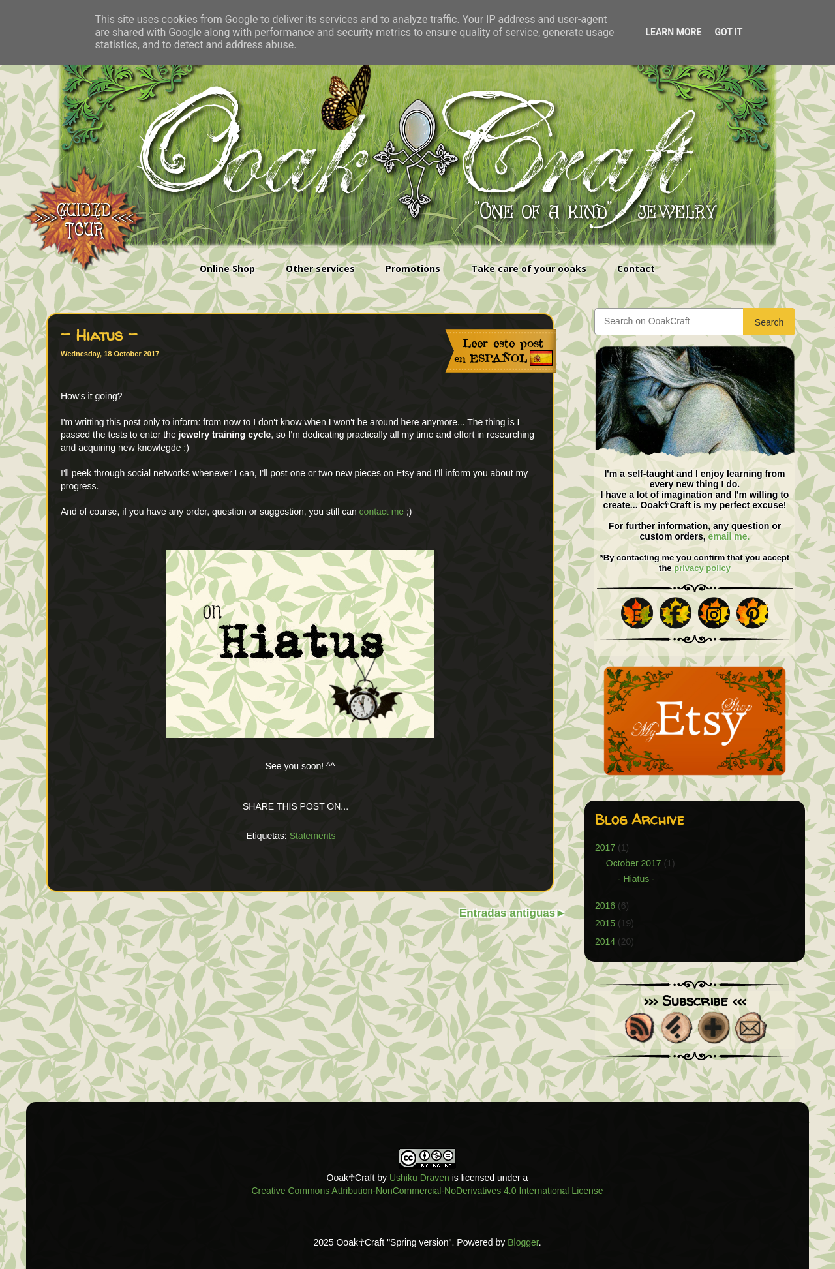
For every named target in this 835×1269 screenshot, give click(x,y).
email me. (729, 536)
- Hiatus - (636, 879)
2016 (605, 905)
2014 (605, 941)
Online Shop (227, 268)
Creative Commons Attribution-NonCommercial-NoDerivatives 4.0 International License (427, 1190)
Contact (636, 268)
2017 (605, 847)
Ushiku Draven (419, 1177)
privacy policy (702, 568)
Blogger (523, 1242)
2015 (605, 923)
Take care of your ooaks (528, 268)
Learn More (673, 32)
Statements (313, 836)
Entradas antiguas (507, 913)
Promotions (413, 268)
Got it (728, 32)
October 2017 (633, 863)
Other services (320, 268)
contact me (381, 511)
